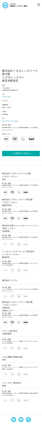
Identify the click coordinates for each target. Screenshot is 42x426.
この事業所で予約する (21, 153)
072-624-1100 (6, 97)
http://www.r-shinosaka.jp (10, 121)
